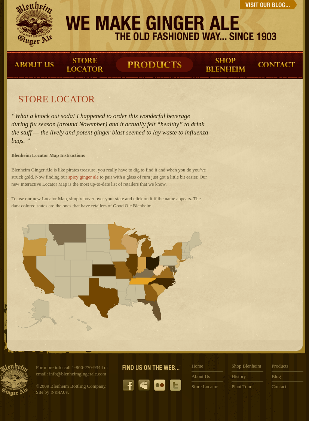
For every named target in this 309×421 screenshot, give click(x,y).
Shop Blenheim (246, 366)
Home (197, 366)
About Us (201, 376)
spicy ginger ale (83, 177)
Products (280, 366)
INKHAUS (59, 392)
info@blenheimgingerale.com (77, 374)
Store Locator (205, 386)
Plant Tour (241, 386)
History (239, 376)
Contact (279, 386)
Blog (276, 376)
